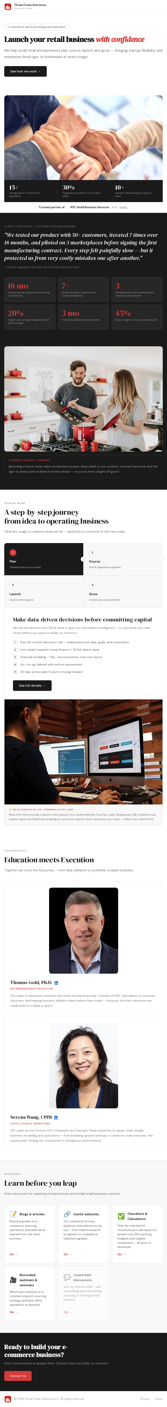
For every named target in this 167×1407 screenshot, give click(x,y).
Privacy (145, 1399)
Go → (14, 1254)
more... (124, 207)
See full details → (32, 685)
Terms (159, 1399)
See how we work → (25, 71)
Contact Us (18, 1376)
